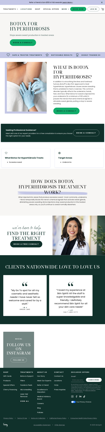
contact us (58, 376)
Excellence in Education (42, 390)
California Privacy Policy (57, 418)
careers (40, 403)
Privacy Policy (8, 418)
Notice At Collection (38, 418)
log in (93, 9)
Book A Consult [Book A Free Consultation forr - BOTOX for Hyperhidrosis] (86, 133)
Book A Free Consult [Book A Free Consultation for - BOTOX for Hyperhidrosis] (26, 244)
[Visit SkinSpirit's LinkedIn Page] (80, 396)
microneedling (26, 389)
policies (40, 412)
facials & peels (26, 385)
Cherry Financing (10, 389)
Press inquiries (59, 389)
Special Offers (9, 385)
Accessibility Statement (42, 425)
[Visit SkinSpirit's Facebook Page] (76, 396)
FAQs (56, 385)
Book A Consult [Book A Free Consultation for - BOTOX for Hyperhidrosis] (23, 42)
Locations (26, 9)
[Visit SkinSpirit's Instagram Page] (72, 396)
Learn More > (67, 2)
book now (78, 9)
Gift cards (7, 376)
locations (58, 380)
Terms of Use (78, 390)
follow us (18, 365)
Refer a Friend (43, 385)
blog (39, 408)
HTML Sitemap (60, 425)
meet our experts (44, 380)
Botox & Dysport (26, 376)
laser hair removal (24, 395)
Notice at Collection (90, 390)
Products (7, 380)
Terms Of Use (22, 418)
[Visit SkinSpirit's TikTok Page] (84, 396)
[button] (101, 2)
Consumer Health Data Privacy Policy (83, 418)
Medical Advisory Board (44, 397)
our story (41, 376)
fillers (22, 380)
